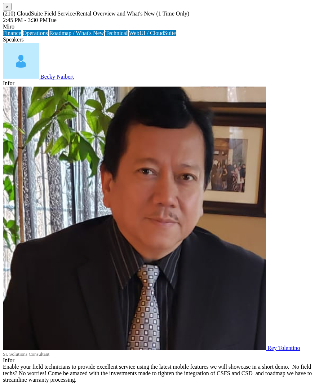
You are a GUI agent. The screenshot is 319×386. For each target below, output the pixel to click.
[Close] (7, 6)
